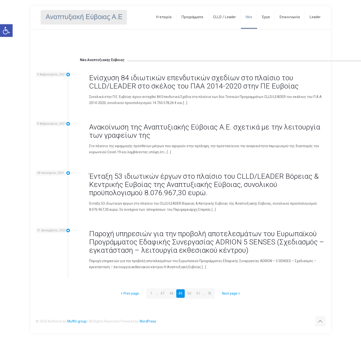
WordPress (147, 321)
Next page (231, 293)
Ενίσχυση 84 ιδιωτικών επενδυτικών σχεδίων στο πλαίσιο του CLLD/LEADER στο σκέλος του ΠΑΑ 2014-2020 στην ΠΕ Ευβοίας (194, 81)
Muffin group (77, 321)
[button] (6, 30)
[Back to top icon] (320, 321)
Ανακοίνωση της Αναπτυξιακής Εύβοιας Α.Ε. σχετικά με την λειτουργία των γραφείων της (204, 131)
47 (162, 293)
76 (209, 293)
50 (189, 293)
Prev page (129, 293)
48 (171, 293)
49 (180, 293)
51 (198, 293)
